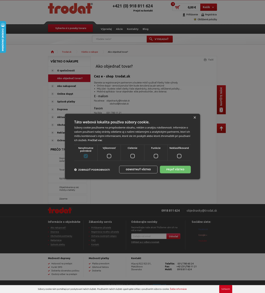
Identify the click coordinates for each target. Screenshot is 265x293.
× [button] (194, 117)
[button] (92, 169)
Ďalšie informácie (178, 289)
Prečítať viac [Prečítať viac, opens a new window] (95, 140)
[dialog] (132, 146)
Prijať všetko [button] (175, 169)
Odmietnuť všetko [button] (138, 169)
